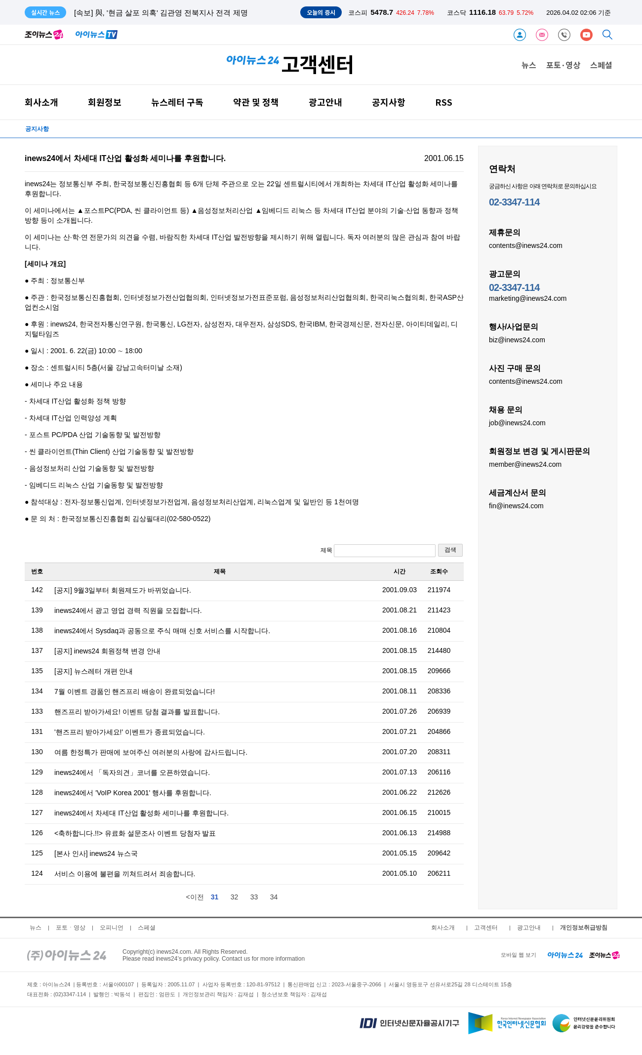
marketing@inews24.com (527, 298)
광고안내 (325, 102)
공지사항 (388, 102)
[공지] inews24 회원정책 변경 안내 (107, 651)
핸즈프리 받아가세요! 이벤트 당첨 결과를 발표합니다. (137, 712)
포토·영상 (563, 65)
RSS (443, 102)
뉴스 (529, 65)
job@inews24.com (517, 422)
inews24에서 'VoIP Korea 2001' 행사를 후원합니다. (132, 793)
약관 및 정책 (256, 102)
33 (254, 897)
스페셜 (601, 65)
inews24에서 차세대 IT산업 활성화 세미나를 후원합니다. (141, 813)
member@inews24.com (525, 464)
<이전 (194, 897)
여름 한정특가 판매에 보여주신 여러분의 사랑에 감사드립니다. (150, 752)
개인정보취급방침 (583, 927)
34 (274, 897)
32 (235, 897)
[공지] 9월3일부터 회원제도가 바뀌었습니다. (122, 590)
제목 (378, 550)
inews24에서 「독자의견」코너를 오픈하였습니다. (132, 772)
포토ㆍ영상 (70, 927)
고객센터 (486, 927)
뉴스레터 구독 (177, 102)
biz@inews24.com (517, 339)
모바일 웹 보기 (518, 955)
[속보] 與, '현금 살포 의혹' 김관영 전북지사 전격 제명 (161, 12)
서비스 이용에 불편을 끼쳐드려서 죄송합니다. (124, 874)
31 (215, 897)
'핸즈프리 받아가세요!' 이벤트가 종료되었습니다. (129, 732)
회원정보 (104, 102)
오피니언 (111, 927)
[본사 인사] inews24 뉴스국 (96, 853)
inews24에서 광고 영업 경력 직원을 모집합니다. (128, 610)
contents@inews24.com (525, 245)
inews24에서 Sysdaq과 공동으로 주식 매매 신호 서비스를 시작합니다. (162, 631)
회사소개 (41, 102)
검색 (450, 549)
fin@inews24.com (516, 505)
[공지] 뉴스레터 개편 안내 (93, 671)
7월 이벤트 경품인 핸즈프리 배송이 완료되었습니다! (134, 691)
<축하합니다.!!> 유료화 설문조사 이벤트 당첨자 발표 (135, 833)
